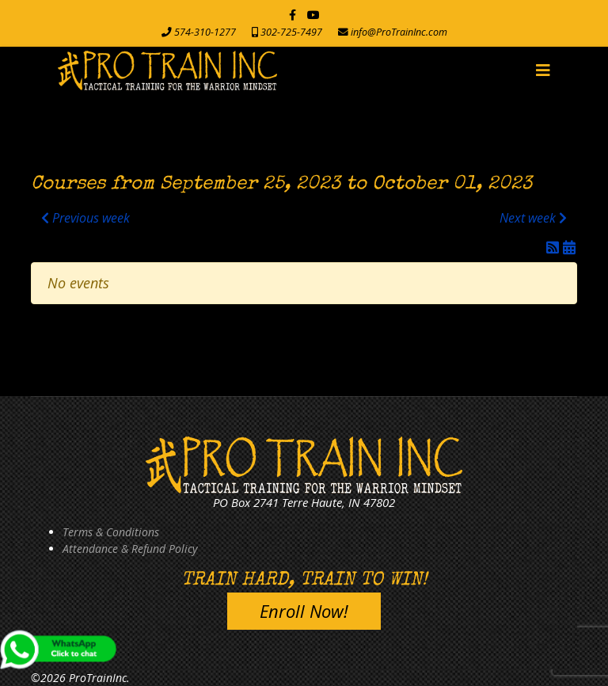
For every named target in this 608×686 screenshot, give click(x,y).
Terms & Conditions (111, 531)
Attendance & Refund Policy (130, 548)
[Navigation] (543, 70)
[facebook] (292, 14)
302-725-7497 (291, 32)
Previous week (85, 218)
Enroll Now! (304, 611)
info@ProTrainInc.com (399, 32)
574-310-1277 (205, 32)
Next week (533, 218)
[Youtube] (313, 14)
